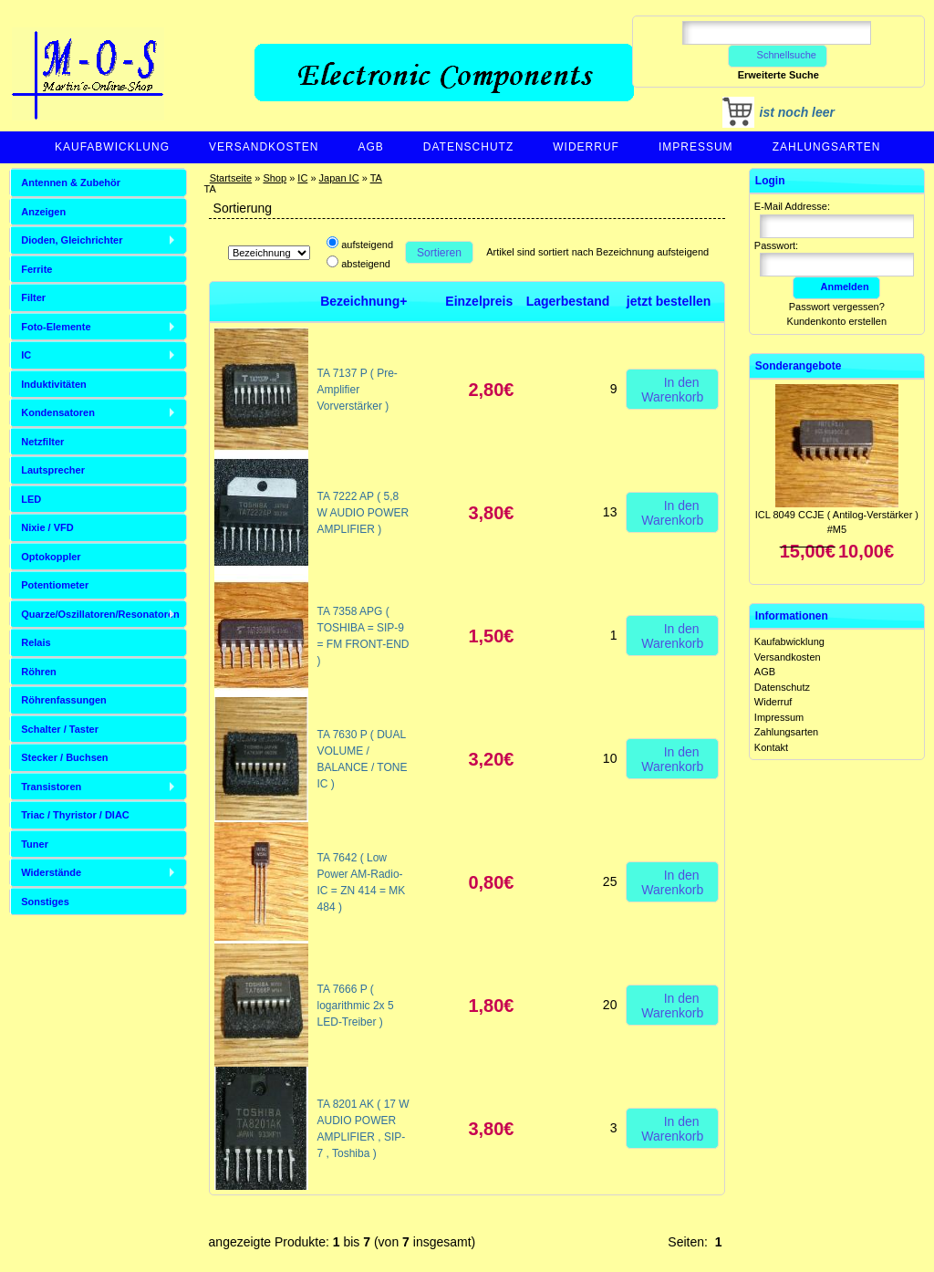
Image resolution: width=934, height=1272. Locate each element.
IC (302, 177)
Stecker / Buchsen (64, 757)
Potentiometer (54, 584)
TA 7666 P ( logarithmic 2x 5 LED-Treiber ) (355, 1005)
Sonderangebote (798, 366)
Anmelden (836, 286)
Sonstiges (45, 901)
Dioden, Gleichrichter (71, 240)
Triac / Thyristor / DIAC (75, 814)
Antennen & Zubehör (70, 182)
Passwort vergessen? (837, 306)
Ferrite (36, 269)
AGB (370, 147)
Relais (35, 642)
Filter (33, 297)
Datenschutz (468, 147)
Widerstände (51, 872)
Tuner (34, 844)
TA (376, 177)
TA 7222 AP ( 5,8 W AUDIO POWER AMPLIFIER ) (363, 513)
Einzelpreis (479, 301)
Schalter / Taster (60, 729)
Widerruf (586, 147)
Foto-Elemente (55, 326)
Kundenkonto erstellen (837, 321)
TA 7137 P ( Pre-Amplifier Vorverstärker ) (357, 389)
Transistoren (51, 786)
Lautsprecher (53, 469)
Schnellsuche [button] (777, 54)
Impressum (696, 147)
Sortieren (439, 252)
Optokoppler (50, 556)
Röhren (39, 671)
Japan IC (339, 177)
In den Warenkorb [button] (672, 388)
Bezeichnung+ (363, 301)
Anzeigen (43, 211)
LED (31, 499)
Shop (274, 177)
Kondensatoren (58, 412)
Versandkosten (263, 147)
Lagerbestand (568, 301)
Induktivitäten (54, 384)
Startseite (231, 177)
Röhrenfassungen (64, 699)
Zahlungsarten (827, 147)
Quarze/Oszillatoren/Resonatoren (100, 614)
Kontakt (771, 747)
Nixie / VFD (47, 527)
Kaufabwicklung (112, 147)
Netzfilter (42, 441)
